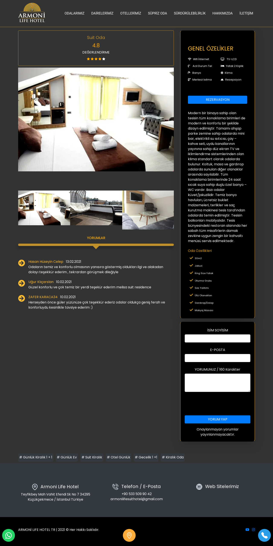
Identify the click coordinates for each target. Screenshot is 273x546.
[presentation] (217, 403)
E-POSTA (217, 349)
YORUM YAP (217, 419)
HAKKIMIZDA (222, 13)
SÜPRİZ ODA (157, 13)
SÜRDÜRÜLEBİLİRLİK (190, 13)
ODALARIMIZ (74, 13)
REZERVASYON (217, 99)
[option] (96, 119)
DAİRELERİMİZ (102, 13)
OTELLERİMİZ (130, 13)
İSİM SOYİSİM (217, 330)
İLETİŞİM (246, 13)
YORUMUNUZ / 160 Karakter (217, 369)
